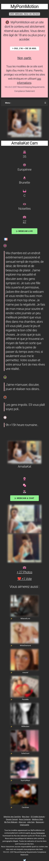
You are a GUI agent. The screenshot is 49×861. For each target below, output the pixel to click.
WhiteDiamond (25, 646)
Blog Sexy (25, 817)
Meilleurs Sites (37, 819)
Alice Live (22, 822)
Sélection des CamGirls (12, 817)
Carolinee (25, 807)
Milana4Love (25, 619)
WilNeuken (25, 726)
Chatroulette (24, 825)
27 (24, 222)
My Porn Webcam (10, 822)
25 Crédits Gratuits (38, 817)
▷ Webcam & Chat (24, 498)
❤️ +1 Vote (24, 579)
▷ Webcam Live (24, 231)
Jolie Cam (31, 822)
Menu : (8, 103)
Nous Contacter (25, 819)
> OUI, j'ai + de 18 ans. (24, 48)
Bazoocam (40, 822)
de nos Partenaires (38, 833)
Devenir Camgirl (12, 819)
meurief (25, 672)
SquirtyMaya (25, 780)
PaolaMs (25, 699)
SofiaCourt (25, 753)
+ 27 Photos (24, 572)
